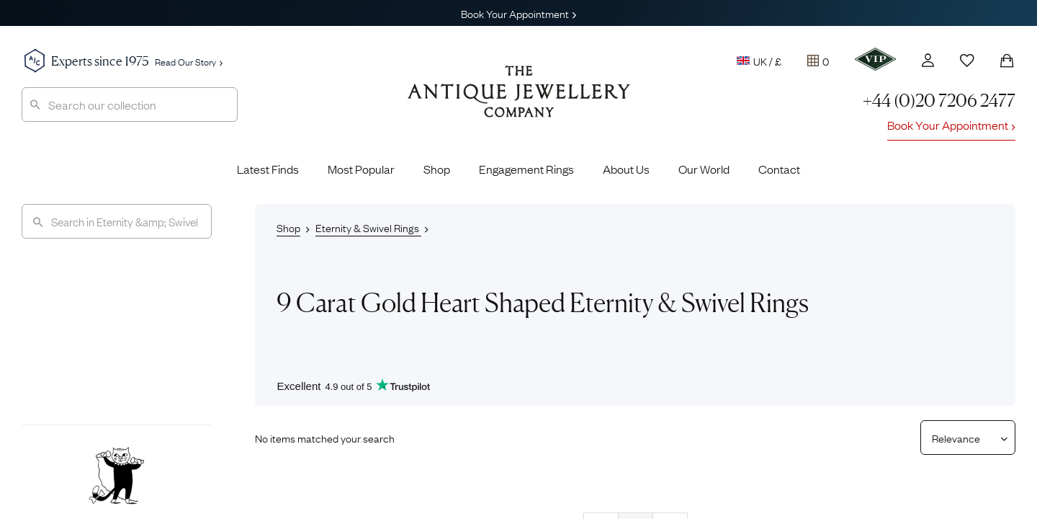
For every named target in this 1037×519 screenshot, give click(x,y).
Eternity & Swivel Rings (368, 227)
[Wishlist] (967, 61)
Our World (704, 169)
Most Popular (361, 169)
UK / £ (759, 60)
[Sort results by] (962, 437)
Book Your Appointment (518, 13)
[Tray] (818, 61)
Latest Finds (268, 169)
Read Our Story (189, 61)
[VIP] (875, 59)
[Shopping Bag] (1006, 61)
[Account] (928, 60)
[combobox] (130, 104)
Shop (436, 169)
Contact (779, 169)
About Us (626, 169)
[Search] (117, 221)
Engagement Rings (526, 169)
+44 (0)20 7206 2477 (939, 100)
